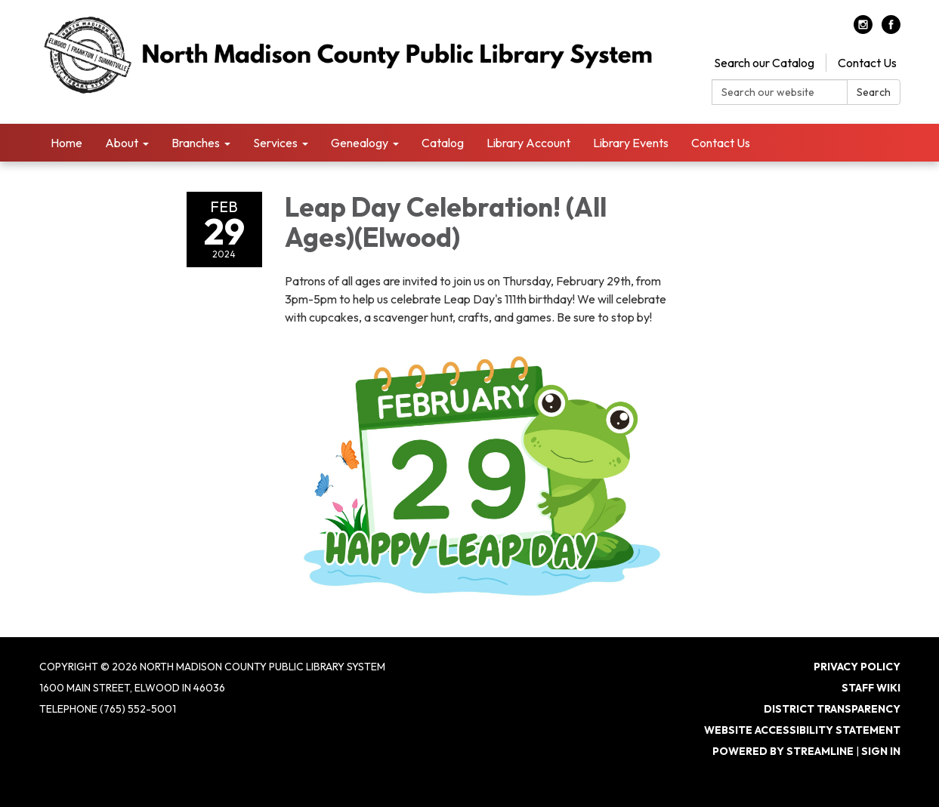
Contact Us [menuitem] (720, 142)
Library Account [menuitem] (528, 142)
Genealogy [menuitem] (359, 142)
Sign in (880, 751)
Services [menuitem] (275, 142)
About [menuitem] (121, 142)
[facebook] (891, 29)
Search (874, 92)
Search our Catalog (764, 62)
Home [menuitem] (66, 142)
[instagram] (863, 29)
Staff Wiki (871, 688)
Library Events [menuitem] (631, 142)
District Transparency (832, 709)
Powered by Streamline (783, 751)
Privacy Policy (857, 666)
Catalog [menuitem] (443, 142)
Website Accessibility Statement (802, 730)
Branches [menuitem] (195, 142)
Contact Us (867, 62)
